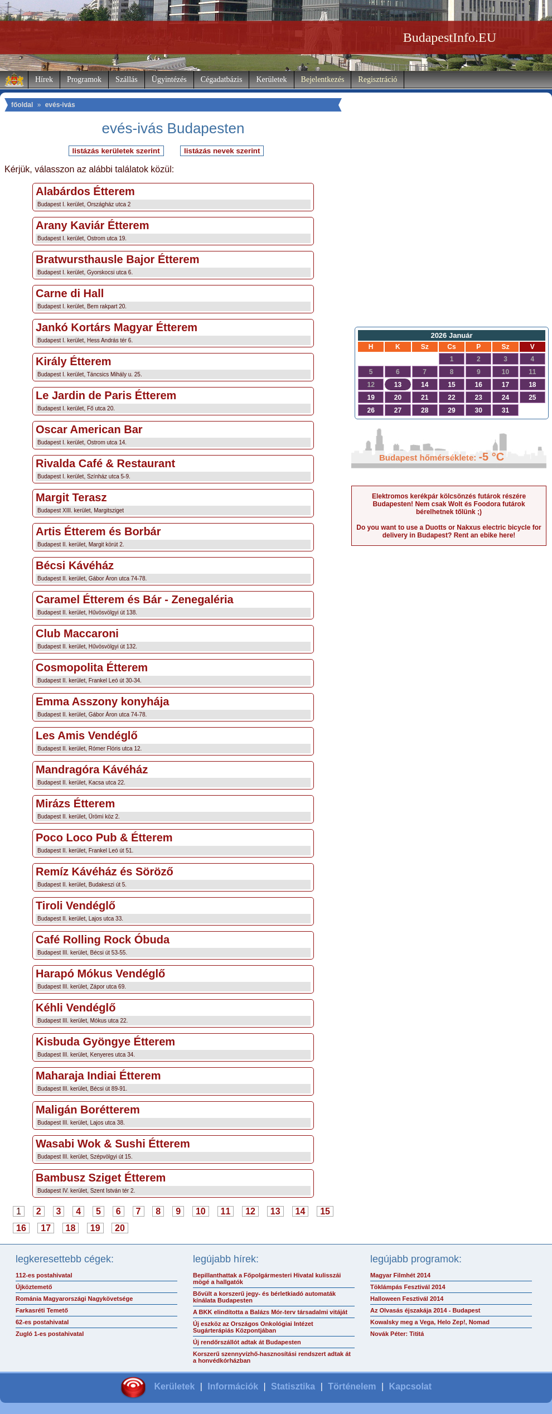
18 (71, 1228)
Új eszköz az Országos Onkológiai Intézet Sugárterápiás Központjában (253, 1327)
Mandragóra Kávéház (92, 769)
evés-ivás (60, 105)
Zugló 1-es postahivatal (50, 1333)
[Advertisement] (449, 232)
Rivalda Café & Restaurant (105, 463)
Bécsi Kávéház (75, 565)
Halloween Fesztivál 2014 (406, 1298)
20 (120, 1228)
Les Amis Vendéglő (87, 735)
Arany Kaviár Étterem (92, 225)
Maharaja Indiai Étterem (98, 1075)
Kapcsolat (410, 1386)
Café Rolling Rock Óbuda (103, 939)
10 (201, 1211)
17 (46, 1228)
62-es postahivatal (42, 1322)
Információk (232, 1386)
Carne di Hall (70, 293)
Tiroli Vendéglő (75, 905)
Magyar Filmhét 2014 (400, 1275)
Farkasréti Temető (42, 1310)
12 (250, 1211)
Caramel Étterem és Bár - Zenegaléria (135, 599)
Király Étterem (74, 361)
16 (21, 1228)
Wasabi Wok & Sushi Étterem (113, 1143)
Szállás (126, 79)
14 (301, 1211)
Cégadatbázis (222, 79)
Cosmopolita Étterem (92, 667)
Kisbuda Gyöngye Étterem (105, 1041)
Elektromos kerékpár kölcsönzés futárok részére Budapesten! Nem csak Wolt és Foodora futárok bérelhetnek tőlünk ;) (449, 504)
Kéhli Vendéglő (75, 1007)
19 (95, 1228)
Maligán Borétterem (88, 1109)
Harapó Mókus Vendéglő (100, 973)
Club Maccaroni (77, 633)
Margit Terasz (71, 497)
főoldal (22, 105)
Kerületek (271, 79)
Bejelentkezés (323, 79)
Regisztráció (377, 79)
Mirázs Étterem (75, 803)
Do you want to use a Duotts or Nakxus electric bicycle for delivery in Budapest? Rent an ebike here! (448, 531)
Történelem (352, 1386)
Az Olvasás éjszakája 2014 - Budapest (425, 1310)
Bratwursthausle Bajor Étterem (117, 259)
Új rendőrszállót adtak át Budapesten (247, 1342)
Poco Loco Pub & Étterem (104, 837)
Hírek (44, 79)
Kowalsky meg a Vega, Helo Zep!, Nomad (430, 1322)
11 (226, 1211)
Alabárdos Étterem (85, 191)
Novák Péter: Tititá (397, 1333)
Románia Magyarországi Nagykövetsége (74, 1298)
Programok (84, 79)
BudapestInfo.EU (449, 37)
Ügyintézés (169, 79)
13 (275, 1211)
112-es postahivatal (44, 1275)
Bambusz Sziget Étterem (101, 1177)
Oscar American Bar (89, 429)
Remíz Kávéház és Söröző (104, 871)
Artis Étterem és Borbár (98, 531)
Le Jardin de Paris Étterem (106, 395)
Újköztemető (34, 1287)
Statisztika (293, 1386)
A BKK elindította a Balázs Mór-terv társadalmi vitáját (270, 1312)
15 (325, 1211)
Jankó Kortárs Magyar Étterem (116, 327)
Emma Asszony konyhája (102, 701)
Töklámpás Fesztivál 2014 (408, 1287)
